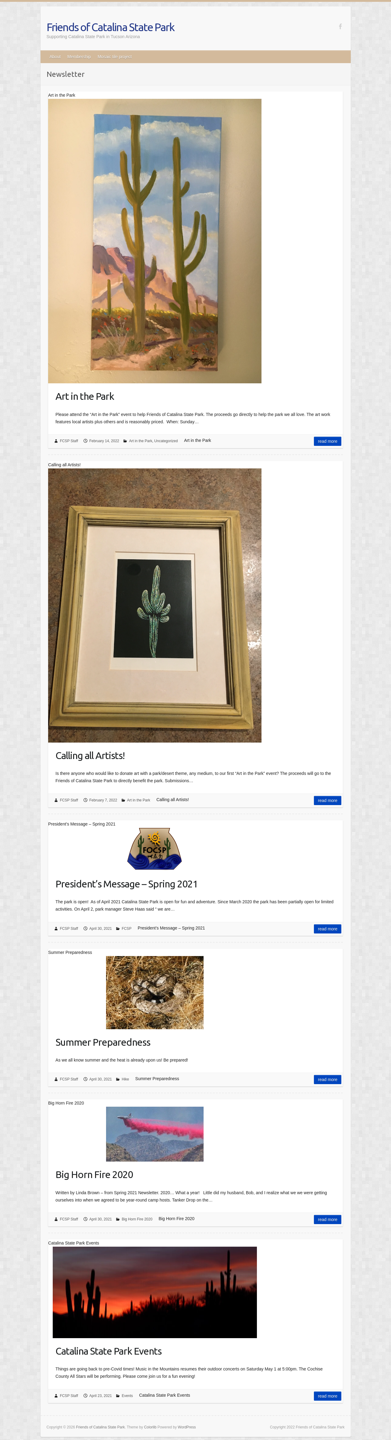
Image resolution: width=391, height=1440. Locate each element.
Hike (125, 1079)
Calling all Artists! (90, 755)
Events (127, 1396)
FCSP (126, 928)
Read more (327, 441)
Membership (79, 56)
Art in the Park (84, 396)
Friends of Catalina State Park (110, 27)
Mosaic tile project (115, 56)
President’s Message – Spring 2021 (126, 883)
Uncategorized (166, 441)
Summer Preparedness (102, 1042)
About (55, 56)
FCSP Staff (69, 441)
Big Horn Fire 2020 (94, 1174)
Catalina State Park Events (108, 1350)
